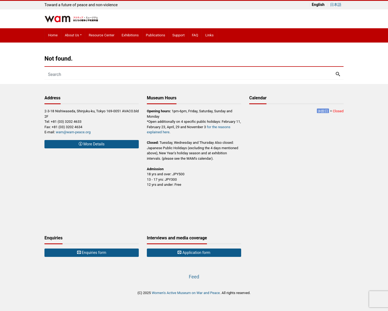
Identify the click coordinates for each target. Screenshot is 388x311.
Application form (194, 252)
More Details (92, 144)
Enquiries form (91, 252)
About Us (72, 35)
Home (53, 35)
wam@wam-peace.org (73, 132)
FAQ (195, 35)
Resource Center (102, 35)
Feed (194, 276)
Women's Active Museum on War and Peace (186, 293)
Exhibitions (130, 35)
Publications (155, 35)
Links (209, 35)
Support (178, 35)
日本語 (335, 5)
